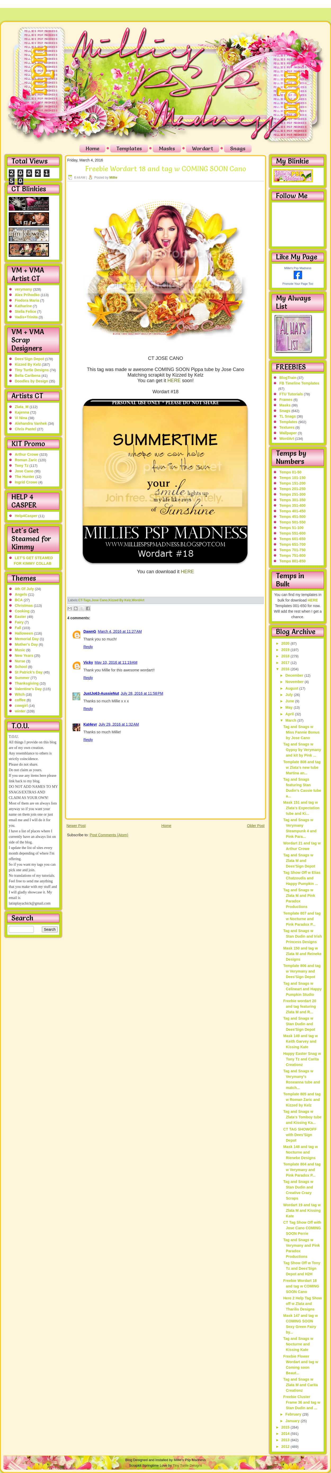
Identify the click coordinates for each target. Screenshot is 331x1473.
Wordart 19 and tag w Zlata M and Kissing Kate (301, 1210)
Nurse (20, 661)
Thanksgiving (27, 683)
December (295, 675)
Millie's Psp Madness (297, 268)
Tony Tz (22, 465)
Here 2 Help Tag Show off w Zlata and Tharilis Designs (302, 1303)
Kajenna (22, 412)
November (295, 682)
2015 (285, 1427)
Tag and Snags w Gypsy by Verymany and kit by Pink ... (302, 749)
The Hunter (24, 477)
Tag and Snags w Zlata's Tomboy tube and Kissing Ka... (302, 1117)
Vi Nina (21, 418)
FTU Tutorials (291, 394)
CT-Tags (84, 600)
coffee (20, 700)
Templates (129, 148)
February (293, 1414)
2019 (285, 650)
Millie (113, 177)
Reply (88, 647)
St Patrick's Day (29, 672)
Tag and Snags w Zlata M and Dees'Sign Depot (299, 860)
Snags (237, 148)
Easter (20, 616)
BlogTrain (288, 378)
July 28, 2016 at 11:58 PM (142, 693)
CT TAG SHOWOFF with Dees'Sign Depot (300, 1134)
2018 (285, 656)
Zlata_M (22, 407)
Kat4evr (90, 724)
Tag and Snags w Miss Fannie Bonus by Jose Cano (301, 732)
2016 (285, 669)
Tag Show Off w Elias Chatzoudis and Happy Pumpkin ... (301, 878)
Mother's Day (26, 644)
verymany (23, 289)
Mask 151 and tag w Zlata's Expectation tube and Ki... (301, 808)
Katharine (23, 306)
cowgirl (21, 705)
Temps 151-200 (292, 483)
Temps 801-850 (292, 561)
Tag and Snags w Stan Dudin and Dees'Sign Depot (299, 1024)
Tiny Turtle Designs (32, 370)
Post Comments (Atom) (109, 835)
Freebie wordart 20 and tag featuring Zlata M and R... (299, 1006)
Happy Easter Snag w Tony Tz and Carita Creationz (302, 1059)
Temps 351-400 (292, 505)
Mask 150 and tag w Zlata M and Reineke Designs (302, 953)
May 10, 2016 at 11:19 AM (116, 662)
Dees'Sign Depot (29, 359)
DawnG (89, 631)
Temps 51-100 (291, 528)
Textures (286, 427)
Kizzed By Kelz (28, 364)
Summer (22, 678)
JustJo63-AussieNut (101, 693)
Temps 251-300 (292, 494)
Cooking (22, 611)
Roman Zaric (26, 460)
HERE (174, 380)
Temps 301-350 (292, 500)
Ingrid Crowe (26, 482)
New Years (24, 655)
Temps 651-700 (292, 544)
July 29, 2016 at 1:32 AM (119, 724)
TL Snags (287, 416)
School (21, 667)
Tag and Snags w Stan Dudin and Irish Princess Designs (302, 936)
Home (92, 148)
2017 (285, 663)
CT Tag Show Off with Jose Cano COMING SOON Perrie (302, 1228)
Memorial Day (27, 639)
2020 (285, 643)
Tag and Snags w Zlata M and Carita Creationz (300, 1385)
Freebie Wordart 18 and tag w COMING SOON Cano (165, 169)
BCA (19, 600)
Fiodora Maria (27, 300)
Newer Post (76, 826)
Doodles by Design (31, 381)
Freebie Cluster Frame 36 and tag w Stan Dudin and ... (301, 1402)
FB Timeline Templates (299, 383)
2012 (285, 1446)
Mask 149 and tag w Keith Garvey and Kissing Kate (300, 1041)
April (290, 714)
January (293, 1421)
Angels (21, 594)
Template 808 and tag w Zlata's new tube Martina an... (301, 767)
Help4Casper (26, 516)
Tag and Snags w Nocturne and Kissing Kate (298, 1344)
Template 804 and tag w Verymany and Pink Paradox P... (301, 1169)
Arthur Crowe (26, 454)
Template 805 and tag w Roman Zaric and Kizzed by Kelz (301, 1099)
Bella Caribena (28, 375)
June (290, 701)
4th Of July (24, 589)
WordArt (138, 600)
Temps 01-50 (290, 472)
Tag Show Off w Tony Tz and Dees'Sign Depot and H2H (301, 1268)
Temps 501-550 (292, 522)
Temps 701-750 (292, 550)
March (291, 720)
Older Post (256, 826)
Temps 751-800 (292, 555)
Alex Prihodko (27, 295)
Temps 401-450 (292, 511)
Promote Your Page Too (298, 283)
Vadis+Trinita (26, 317)
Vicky (88, 662)
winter (20, 711)
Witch (20, 694)
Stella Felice (25, 311)
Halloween (24, 633)
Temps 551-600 (292, 533)
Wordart (202, 148)
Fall (18, 628)
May (289, 707)
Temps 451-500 (292, 516)
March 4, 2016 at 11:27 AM (120, 631)
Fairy (19, 622)
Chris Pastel (25, 429)
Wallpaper (288, 433)
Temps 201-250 (292, 489)
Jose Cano (24, 471)
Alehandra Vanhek (31, 423)
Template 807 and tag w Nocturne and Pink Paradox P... (301, 919)
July (289, 695)
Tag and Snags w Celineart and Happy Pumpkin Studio (302, 989)
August (292, 688)
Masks (167, 148)
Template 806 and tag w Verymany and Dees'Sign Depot (301, 971)
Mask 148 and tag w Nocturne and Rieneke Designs (300, 1152)
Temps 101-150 (292, 478)
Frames (286, 399)
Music (20, 650)
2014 (285, 1433)
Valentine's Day (28, 689)
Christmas (24, 605)
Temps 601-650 (292, 539)
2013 (285, 1440)
